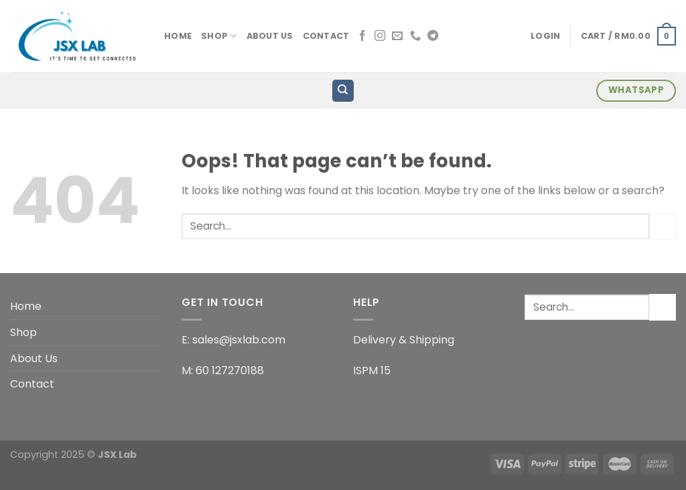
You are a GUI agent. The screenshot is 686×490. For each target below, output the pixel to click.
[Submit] (662, 226)
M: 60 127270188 (223, 370)
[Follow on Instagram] (379, 36)
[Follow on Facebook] (362, 36)
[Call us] (415, 36)
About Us (270, 36)
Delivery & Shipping (403, 339)
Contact (326, 36)
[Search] (343, 91)
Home (178, 36)
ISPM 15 (372, 370)
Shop (218, 35)
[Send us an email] (397, 36)
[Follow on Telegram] (432, 36)
